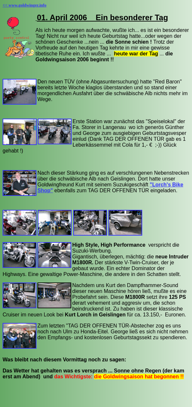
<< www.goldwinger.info (25, 5)
